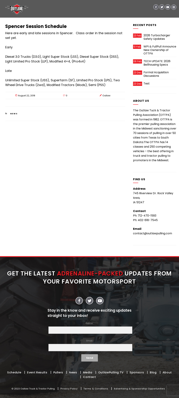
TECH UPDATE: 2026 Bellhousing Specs (157, 63)
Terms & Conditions (96, 388)
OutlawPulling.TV (111, 372)
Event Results (37, 372)
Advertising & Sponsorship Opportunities (139, 388)
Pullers (58, 372)
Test (147, 83)
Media (87, 372)
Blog (153, 372)
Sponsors (137, 372)
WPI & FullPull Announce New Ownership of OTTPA (160, 49)
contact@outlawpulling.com (152, 233)
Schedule (14, 372)
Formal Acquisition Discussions (156, 74)
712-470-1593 (147, 216)
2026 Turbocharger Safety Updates (157, 37)
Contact (89, 377)
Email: (89, 345)
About (167, 372)
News (14, 113)
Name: (89, 328)
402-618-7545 (148, 220)
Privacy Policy (69, 388)
